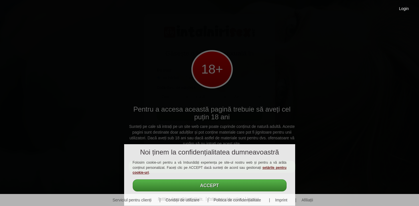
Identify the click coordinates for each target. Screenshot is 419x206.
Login (404, 8)
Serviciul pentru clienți (131, 200)
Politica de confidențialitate (237, 200)
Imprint (281, 200)
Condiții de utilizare (182, 200)
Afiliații (307, 200)
